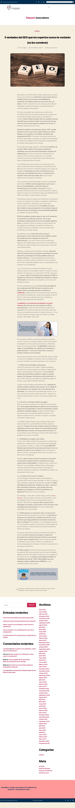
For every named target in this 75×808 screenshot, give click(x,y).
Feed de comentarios (45, 776)
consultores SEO (29, 594)
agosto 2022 (43, 703)
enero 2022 (42, 718)
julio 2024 (42, 659)
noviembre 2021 (44, 723)
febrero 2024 (43, 670)
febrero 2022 (43, 716)
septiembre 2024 (44, 655)
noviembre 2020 (44, 749)
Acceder (41, 772)
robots (31, 596)
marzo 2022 (43, 714)
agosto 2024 (43, 657)
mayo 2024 (42, 663)
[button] (49, 7)
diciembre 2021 (44, 720)
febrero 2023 (43, 690)
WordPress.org (44, 778)
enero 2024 (42, 672)
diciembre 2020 (44, 747)
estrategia (43, 594)
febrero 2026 (43, 620)
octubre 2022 (43, 698)
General (37, 31)
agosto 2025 (43, 631)
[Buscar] (73, 2)
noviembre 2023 (44, 677)
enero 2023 (42, 692)
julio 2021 (42, 731)
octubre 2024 (43, 652)
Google (49, 594)
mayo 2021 (42, 736)
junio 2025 (42, 635)
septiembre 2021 (44, 727)
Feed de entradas (44, 774)
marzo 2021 (42, 740)
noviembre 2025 (44, 624)
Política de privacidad (37, 806)
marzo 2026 (43, 617)
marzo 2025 (43, 641)
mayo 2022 (42, 709)
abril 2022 (42, 712)
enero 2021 (42, 744)
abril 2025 (42, 639)
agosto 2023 (43, 683)
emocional (37, 594)
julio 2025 (42, 633)
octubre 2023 (43, 679)
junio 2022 (42, 707)
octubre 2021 (43, 725)
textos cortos (40, 596)
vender (46, 596)
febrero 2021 (43, 742)
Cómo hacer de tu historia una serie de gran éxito (18, 623)
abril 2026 (42, 615)
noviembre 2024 (44, 650)
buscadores (21, 594)
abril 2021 (42, 738)
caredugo (23, 53)
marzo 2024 (43, 668)
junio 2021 (42, 733)
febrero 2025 (43, 644)
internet (54, 594)
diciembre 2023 (44, 674)
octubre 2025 (43, 626)
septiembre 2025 (44, 628)
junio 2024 (42, 661)
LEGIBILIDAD (21, 298)
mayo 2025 (42, 637)
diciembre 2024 (44, 648)
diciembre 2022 (44, 694)
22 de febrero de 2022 (37, 53)
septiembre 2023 (44, 681)
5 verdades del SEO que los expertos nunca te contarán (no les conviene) (37, 42)
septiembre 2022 (44, 701)
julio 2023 (42, 685)
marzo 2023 (43, 687)
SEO (35, 596)
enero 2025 (42, 646)
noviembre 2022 (44, 696)
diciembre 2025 (44, 622)
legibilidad (21, 596)
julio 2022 (42, 705)
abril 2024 (42, 666)
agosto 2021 (43, 729)
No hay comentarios (52, 53)
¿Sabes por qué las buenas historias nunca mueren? (19, 627)
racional (27, 596)
